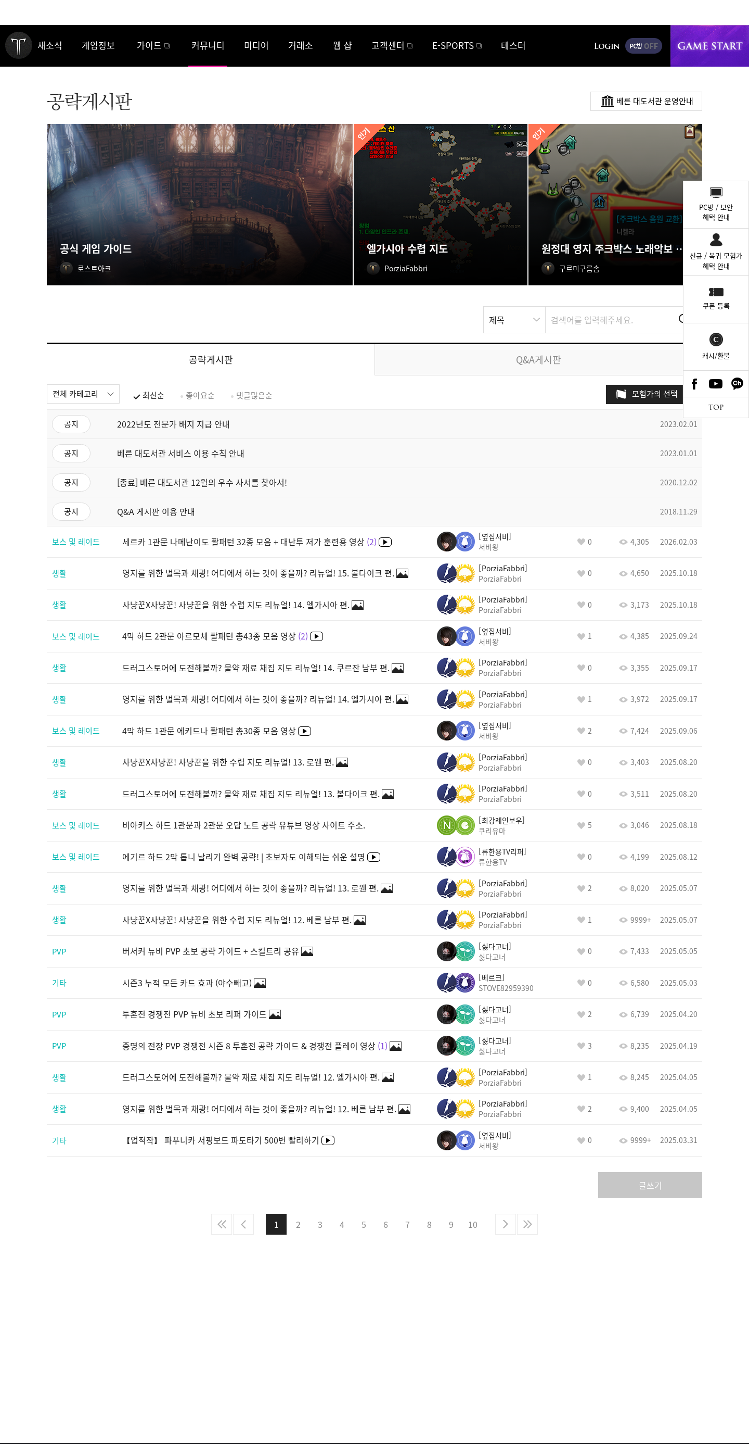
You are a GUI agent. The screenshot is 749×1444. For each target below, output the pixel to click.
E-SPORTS (453, 45)
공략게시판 (211, 360)
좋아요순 (200, 395)
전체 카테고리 (75, 393)
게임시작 (709, 46)
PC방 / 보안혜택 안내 (716, 212)
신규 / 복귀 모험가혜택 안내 (716, 260)
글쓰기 (650, 1185)
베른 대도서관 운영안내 (654, 101)
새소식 (49, 45)
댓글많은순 (254, 395)
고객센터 (388, 45)
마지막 (527, 1224)
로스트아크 (18, 45)
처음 (221, 1224)
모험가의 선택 (655, 393)
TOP (716, 407)
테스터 (513, 45)
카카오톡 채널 (737, 384)
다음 (505, 1224)
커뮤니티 (208, 45)
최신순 (153, 395)
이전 (243, 1224)
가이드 (149, 45)
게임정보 (98, 45)
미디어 (256, 45)
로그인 (607, 45)
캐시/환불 (716, 355)
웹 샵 (342, 45)
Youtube (716, 384)
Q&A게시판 (538, 360)
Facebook (694, 384)
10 (472, 1224)
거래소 (300, 45)
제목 (497, 319)
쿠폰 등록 (716, 305)
